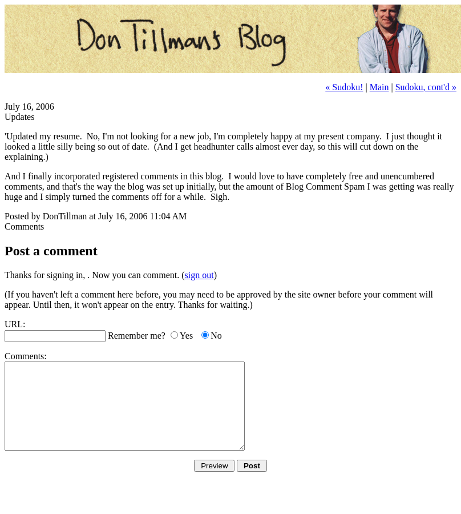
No (216, 335)
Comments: (26, 356)
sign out (199, 275)
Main (379, 87)
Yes (186, 335)
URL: (15, 324)
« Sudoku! (344, 87)
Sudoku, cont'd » (425, 87)
